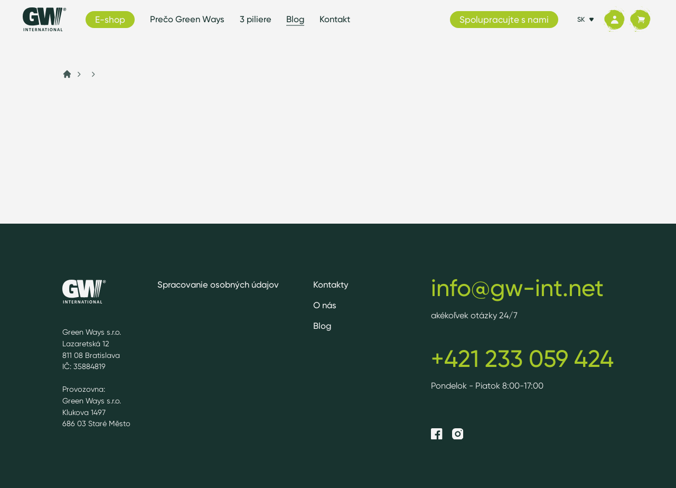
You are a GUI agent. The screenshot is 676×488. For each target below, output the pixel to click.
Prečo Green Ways (187, 19)
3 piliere (255, 19)
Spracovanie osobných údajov (218, 284)
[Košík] (640, 19)
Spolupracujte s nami (504, 19)
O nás (324, 305)
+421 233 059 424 (522, 358)
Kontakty (331, 284)
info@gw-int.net (517, 287)
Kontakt (335, 19)
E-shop (110, 19)
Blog (295, 19)
